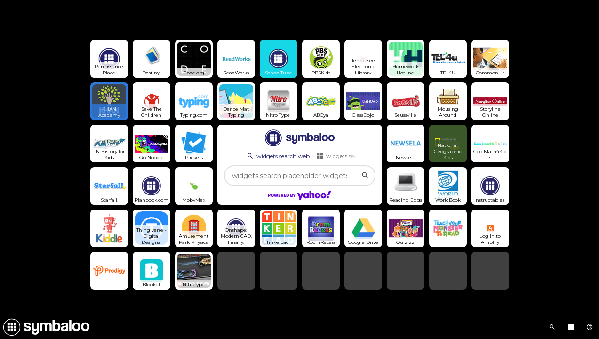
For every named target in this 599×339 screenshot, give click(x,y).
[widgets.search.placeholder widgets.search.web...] (300, 175)
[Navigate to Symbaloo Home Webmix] (44, 327)
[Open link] (109, 59)
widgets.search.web (278, 156)
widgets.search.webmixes (355, 156)
